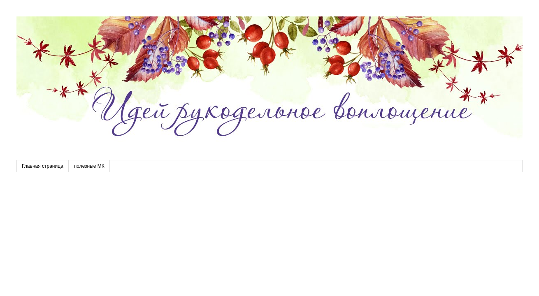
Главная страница (42, 166)
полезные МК (89, 166)
